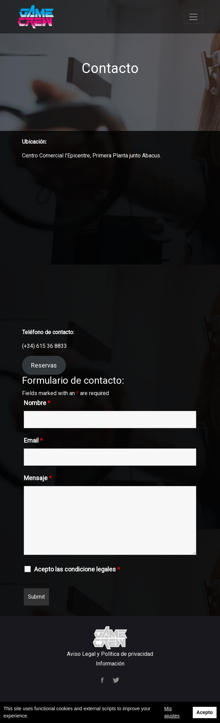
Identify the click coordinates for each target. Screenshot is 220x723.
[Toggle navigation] (193, 17)
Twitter (116, 680)
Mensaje (38, 478)
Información (110, 663)
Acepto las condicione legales (77, 569)
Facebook (102, 680)
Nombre (37, 403)
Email (33, 440)
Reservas (44, 365)
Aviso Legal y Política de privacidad (110, 654)
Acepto (205, 712)
